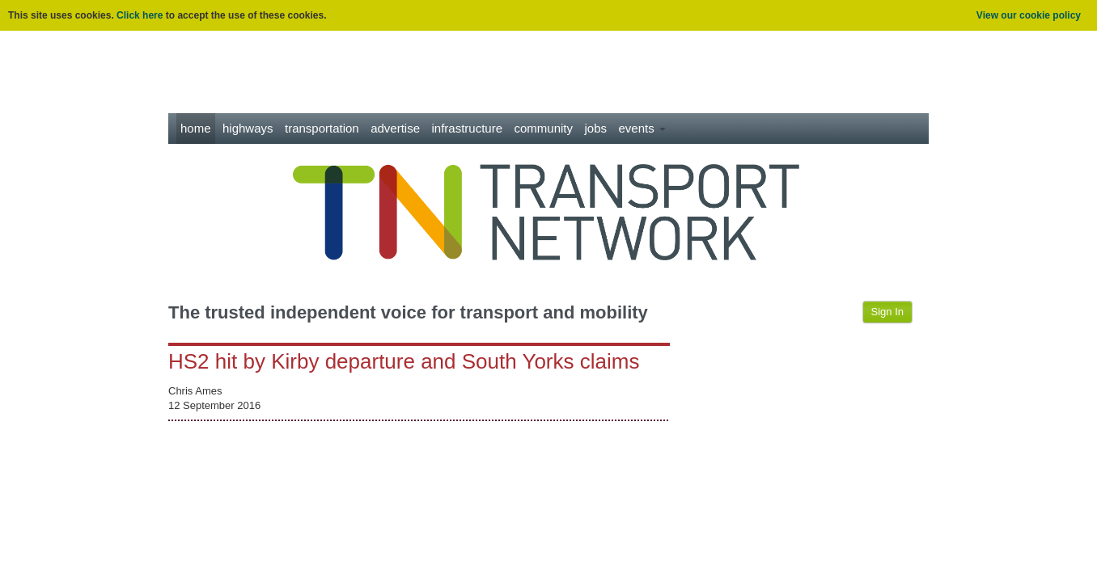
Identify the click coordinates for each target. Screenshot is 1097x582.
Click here (139, 15)
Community (544, 128)
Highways (247, 128)
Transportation (322, 128)
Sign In (887, 312)
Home (195, 128)
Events (641, 128)
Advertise (395, 128)
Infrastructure (467, 128)
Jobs (595, 128)
